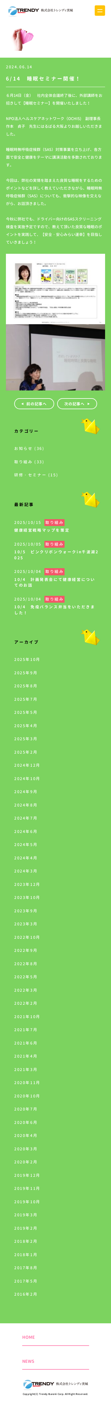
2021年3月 (26, 1069)
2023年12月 (27, 884)
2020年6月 (26, 1122)
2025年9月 (26, 672)
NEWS (28, 1361)
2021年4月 (26, 1056)
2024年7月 (26, 818)
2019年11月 (27, 1188)
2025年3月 (26, 738)
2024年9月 (26, 791)
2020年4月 (26, 1135)
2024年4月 (26, 858)
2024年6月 (26, 831)
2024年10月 (27, 778)
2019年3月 (26, 1215)
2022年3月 (26, 990)
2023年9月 (26, 911)
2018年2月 (26, 1241)
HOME (28, 1337)
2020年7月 (26, 1109)
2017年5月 (26, 1281)
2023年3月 (26, 924)
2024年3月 (26, 871)
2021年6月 (26, 1043)
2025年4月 (26, 725)
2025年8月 (26, 686)
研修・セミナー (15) (36, 475)
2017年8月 (26, 1267)
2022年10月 (27, 937)
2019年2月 (26, 1228)
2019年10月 (27, 1201)
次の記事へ (74, 404)
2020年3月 (26, 1149)
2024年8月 (26, 805)
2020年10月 (27, 1096)
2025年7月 (26, 699)
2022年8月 (26, 963)
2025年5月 (26, 712)
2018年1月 (26, 1254)
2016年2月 (26, 1294)
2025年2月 (26, 752)
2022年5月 (26, 976)
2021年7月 (26, 1029)
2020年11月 (27, 1082)
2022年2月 (26, 1003)
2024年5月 (26, 844)
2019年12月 (27, 1175)
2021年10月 (27, 1016)
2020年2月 (26, 1162)
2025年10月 (27, 659)
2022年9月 (26, 950)
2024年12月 (27, 765)
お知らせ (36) (29, 448)
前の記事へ (36, 404)
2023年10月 (27, 897)
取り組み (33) (29, 461)
